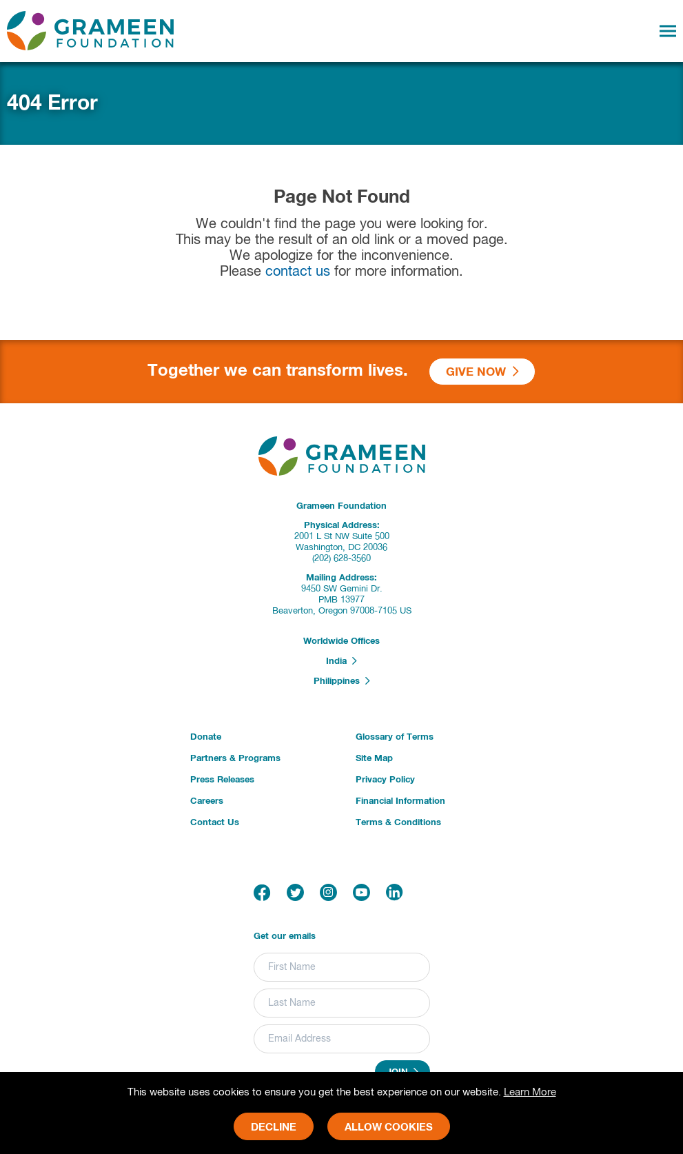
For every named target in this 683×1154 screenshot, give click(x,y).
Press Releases (222, 780)
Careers (206, 801)
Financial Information (400, 801)
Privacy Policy (385, 780)
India (341, 661)
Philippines (342, 681)
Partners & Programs (235, 758)
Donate (205, 737)
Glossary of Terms (395, 737)
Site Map (374, 758)
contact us (297, 272)
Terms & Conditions (398, 822)
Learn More (530, 1092)
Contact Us (214, 822)
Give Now (482, 371)
